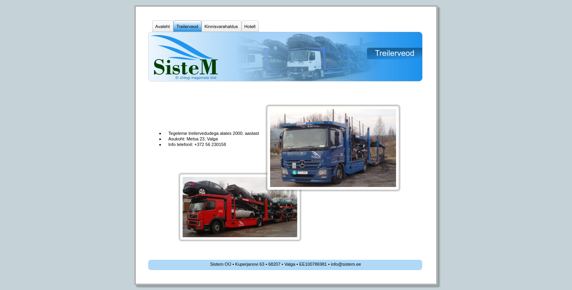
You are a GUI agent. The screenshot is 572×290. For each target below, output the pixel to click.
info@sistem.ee (346, 264)
